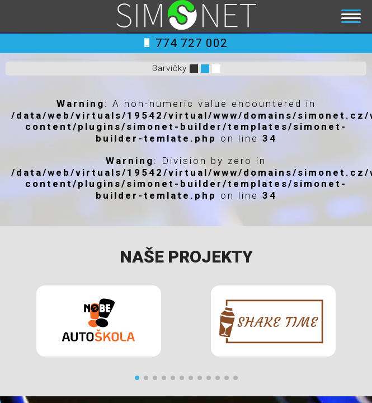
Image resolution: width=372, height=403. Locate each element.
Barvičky (169, 68)
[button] (137, 378)
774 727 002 (185, 43)
